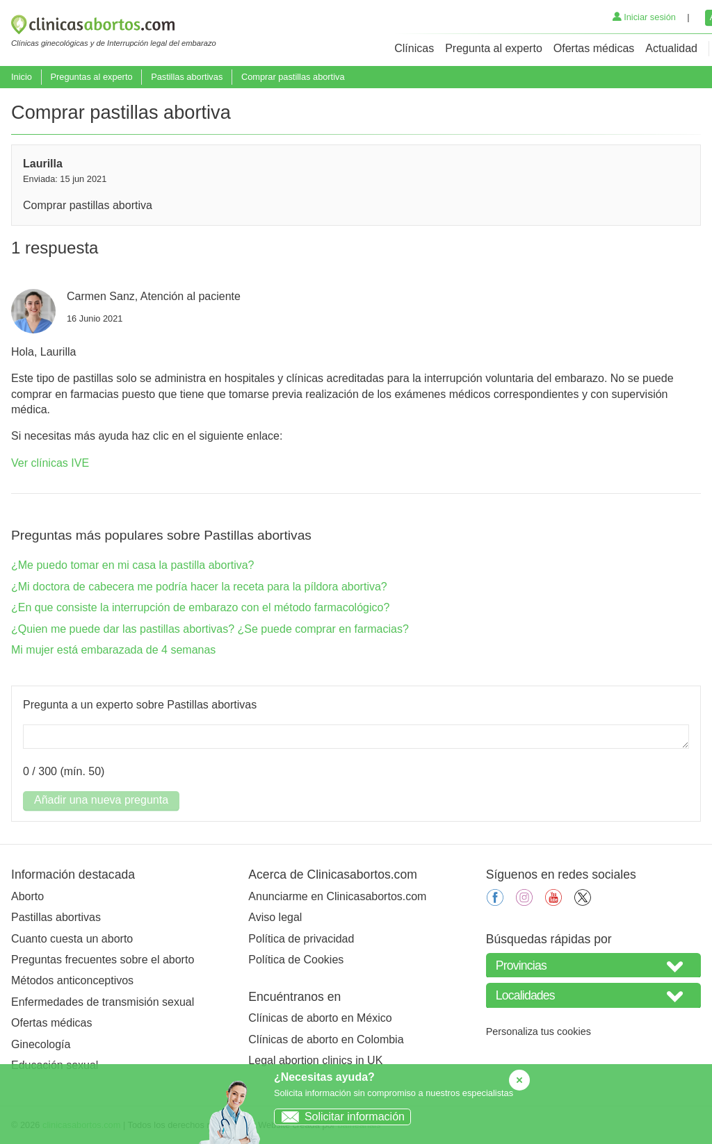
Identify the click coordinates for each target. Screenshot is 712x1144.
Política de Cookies (295, 959)
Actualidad (671, 48)
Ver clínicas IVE (50, 463)
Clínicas (414, 48)
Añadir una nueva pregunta (101, 800)
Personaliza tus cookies (538, 1031)
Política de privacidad (301, 939)
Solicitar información (340, 1116)
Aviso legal (275, 917)
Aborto (27, 896)
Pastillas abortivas (186, 77)
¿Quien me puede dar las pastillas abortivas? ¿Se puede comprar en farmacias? (210, 629)
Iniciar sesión (644, 17)
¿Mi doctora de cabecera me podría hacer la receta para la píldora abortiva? (199, 586)
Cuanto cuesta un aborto (72, 939)
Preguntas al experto (91, 77)
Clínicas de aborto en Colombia (325, 1039)
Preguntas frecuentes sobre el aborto (102, 959)
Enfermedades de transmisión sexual (102, 1002)
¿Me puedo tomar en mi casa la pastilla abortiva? (132, 565)
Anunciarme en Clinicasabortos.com (337, 896)
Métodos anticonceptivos (72, 980)
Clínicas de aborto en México (319, 1018)
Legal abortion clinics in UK (315, 1060)
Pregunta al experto (493, 48)
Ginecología (40, 1044)
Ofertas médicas (593, 48)
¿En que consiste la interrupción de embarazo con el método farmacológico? (200, 607)
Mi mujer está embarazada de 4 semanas (113, 650)
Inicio (21, 77)
